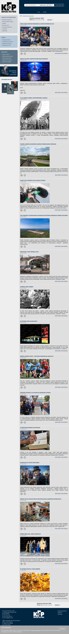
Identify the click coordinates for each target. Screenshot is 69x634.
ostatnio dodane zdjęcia (7, 21)
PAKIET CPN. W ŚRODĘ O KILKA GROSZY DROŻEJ (32, 180)
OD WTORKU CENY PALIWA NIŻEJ (28, 321)
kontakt (44, 12)
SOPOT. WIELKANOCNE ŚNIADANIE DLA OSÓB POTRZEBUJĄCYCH (37, 23)
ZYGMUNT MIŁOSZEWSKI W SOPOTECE (30, 427)
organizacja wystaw (6, 43)
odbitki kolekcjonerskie (7, 56)
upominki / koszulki (6, 61)
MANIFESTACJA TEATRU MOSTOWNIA (29, 462)
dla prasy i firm (5, 25)
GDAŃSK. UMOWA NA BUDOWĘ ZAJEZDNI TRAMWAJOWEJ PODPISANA (38, 144)
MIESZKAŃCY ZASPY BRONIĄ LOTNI (29, 251)
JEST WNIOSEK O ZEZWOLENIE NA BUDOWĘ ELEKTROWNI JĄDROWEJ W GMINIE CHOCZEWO (44, 215)
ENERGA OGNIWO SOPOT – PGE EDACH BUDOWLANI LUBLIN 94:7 (36, 356)
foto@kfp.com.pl (9, 617)
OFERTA (3, 37)
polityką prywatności (35, 630)
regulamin (60, 612)
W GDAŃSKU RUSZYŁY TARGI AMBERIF (30, 569)
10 (43, 19)
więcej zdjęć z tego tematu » (61, 53)
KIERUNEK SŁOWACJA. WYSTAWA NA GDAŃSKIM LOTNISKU (35, 392)
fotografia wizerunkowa (7, 41)
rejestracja (4, 30)
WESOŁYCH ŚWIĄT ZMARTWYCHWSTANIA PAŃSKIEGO (34, 58)
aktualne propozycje (7, 19)
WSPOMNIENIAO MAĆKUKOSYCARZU (13, 72)
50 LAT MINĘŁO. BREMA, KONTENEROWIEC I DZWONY (33, 97)
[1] (34, 19)
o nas (38, 12)
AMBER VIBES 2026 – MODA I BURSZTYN (30, 534)
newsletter (4, 28)
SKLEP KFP (4, 52)
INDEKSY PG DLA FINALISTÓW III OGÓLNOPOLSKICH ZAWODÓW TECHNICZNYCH (40, 499)
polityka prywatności (62, 611)
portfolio (4, 23)
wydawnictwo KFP (6, 45)
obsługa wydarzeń (6, 39)
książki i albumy (6, 54)
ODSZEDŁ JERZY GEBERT (26, 286)
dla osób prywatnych (7, 27)
